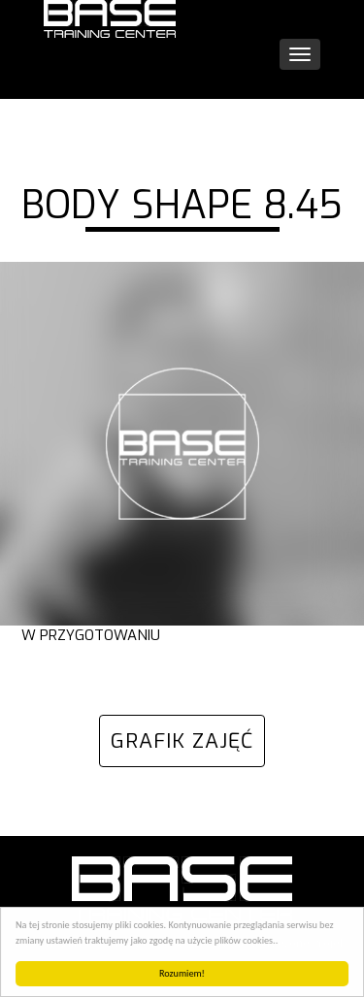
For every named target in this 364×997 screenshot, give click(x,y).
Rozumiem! (182, 973)
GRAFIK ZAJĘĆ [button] (182, 741)
